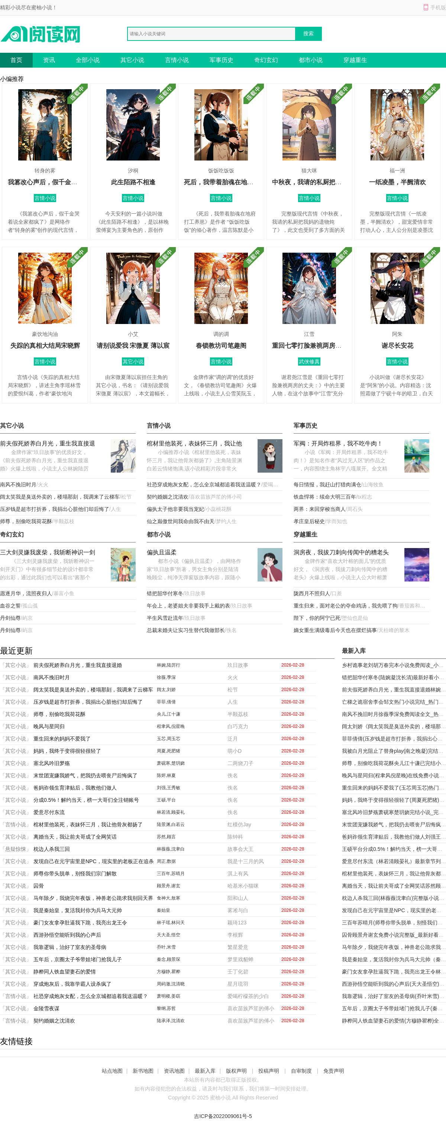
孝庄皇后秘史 (309, 521)
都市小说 (311, 60)
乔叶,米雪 (166, 947)
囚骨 (38, 886)
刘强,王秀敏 (168, 787)
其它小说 (132, 60)
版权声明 (236, 1071)
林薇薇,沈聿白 (171, 849)
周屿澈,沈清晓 (171, 983)
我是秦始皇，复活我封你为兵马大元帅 (77, 910)
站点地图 (112, 1071)
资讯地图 (174, 1071)
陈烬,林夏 (166, 775)
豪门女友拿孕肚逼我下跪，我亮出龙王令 (80, 923)
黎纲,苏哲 (166, 1008)
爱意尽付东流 (49, 812)
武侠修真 (309, 362)
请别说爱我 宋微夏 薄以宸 (133, 345)
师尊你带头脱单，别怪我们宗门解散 (75, 874)
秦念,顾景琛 (168, 959)
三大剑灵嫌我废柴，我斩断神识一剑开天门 (47, 553)
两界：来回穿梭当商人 (320, 509)
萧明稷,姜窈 (168, 996)
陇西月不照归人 (312, 593)
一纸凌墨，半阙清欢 (397, 182)
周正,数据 (166, 861)
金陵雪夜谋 (46, 1008)
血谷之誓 (10, 606)
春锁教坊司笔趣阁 (221, 345)
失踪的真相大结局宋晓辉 (45, 345)
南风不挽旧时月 (18, 484)
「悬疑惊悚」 (15, 849)
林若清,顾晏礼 (171, 812)
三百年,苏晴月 (171, 873)
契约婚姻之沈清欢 (167, 497)
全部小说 (88, 60)
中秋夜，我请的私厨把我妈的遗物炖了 (325, 182)
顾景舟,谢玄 (168, 885)
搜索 (308, 33)
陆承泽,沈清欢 (171, 1020)
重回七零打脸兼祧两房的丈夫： (316, 345)
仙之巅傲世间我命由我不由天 (180, 521)
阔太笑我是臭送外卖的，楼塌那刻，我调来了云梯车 (60, 497)
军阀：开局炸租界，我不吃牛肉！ (338, 443)
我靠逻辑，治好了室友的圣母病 (69, 947)
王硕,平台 (166, 800)
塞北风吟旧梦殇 (51, 763)
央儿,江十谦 (168, 714)
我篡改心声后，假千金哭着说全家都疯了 (65, 182)
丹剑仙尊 (10, 618)
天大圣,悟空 (168, 934)
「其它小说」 (15, 665)
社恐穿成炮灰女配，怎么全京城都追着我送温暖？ (204, 484)
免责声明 (333, 1071)
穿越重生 (355, 60)
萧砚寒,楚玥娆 (171, 763)
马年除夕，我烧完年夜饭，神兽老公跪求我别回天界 (93, 898)
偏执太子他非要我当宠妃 (175, 509)
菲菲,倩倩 (166, 701)
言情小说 (177, 60)
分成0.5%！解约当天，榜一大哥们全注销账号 (86, 800)
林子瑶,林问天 (171, 922)
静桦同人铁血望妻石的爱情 (64, 972)
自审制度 (301, 1071)
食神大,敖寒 (168, 898)
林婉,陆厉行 (168, 665)
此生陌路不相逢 (133, 182)
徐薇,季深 (166, 677)
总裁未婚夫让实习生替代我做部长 (186, 630)
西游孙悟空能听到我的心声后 (67, 935)
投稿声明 (268, 1071)
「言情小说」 (15, 824)
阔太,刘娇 (166, 689)
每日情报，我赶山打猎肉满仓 (327, 484)
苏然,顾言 (166, 836)
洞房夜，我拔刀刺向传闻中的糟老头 (341, 552)
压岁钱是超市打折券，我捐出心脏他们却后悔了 (54, 509)
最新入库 (205, 1071)
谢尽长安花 (397, 345)
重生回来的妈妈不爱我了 (62, 739)
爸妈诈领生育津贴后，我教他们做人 (75, 788)
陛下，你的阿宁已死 (317, 618)
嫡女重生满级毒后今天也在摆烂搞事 (335, 630)
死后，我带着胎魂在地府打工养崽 (231, 182)
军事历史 (221, 60)
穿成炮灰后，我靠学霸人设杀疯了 (72, 984)
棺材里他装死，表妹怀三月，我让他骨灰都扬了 (194, 444)
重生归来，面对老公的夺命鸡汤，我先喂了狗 (346, 606)
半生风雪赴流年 (165, 618)
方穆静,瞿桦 (168, 971)
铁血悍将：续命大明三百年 (325, 497)
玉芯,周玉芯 (168, 738)
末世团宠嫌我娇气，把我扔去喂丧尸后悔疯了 (85, 775)
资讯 (49, 60)
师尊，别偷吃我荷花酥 (26, 521)
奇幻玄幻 (266, 60)
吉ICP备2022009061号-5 (223, 1116)
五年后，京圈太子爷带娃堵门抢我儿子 (77, 959)
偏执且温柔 (162, 552)
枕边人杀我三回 (51, 849)
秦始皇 (163, 910)
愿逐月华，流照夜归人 (26, 593)
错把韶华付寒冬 (165, 593)
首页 (16, 60)
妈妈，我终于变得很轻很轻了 (67, 751)
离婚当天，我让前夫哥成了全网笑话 (75, 837)
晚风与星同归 (49, 726)
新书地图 (143, 1071)
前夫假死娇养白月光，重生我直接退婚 (47, 444)
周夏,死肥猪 (168, 751)
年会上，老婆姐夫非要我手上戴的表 (188, 606)
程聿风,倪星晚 (171, 726)
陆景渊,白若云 (171, 824)
